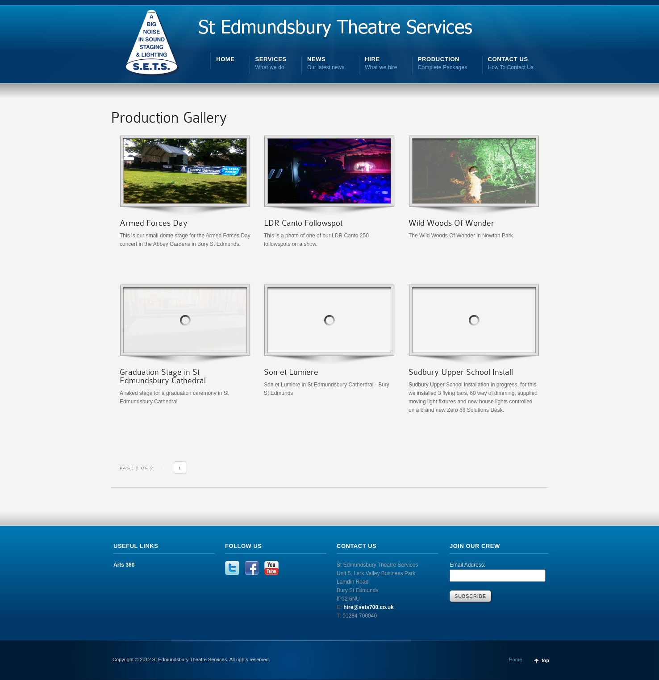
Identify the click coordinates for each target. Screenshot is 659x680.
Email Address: (467, 565)
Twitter (232, 568)
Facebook (252, 568)
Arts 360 (123, 565)
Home (515, 659)
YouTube (271, 568)
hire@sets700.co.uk (368, 607)
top (545, 660)
